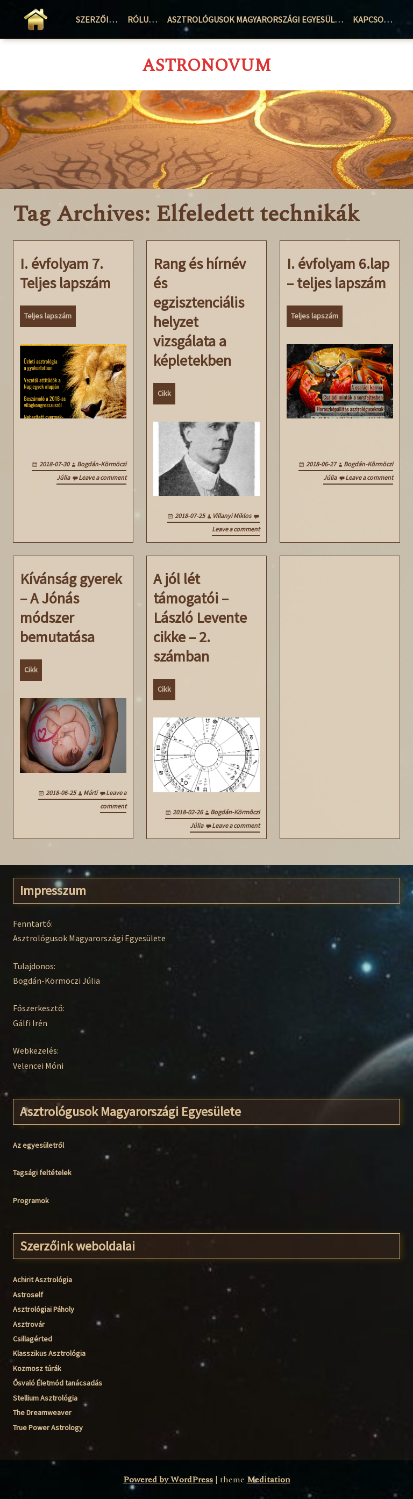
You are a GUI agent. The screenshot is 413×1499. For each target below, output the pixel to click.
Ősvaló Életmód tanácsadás (57, 1383)
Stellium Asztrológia (45, 1398)
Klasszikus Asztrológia (49, 1353)
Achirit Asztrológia (42, 1279)
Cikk (164, 393)
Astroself (28, 1294)
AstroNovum (206, 66)
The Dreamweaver (42, 1412)
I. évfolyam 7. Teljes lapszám (65, 273)
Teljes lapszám (48, 316)
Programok (31, 1200)
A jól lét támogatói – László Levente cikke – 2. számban (200, 617)
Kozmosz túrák (37, 1368)
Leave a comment (102, 477)
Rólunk (143, 19)
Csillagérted (32, 1339)
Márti (90, 792)
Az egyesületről (38, 1145)
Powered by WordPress (168, 1479)
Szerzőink (98, 19)
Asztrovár (29, 1324)
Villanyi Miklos (231, 515)
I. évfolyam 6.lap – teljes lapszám (338, 273)
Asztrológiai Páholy (43, 1309)
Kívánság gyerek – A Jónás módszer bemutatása (71, 608)
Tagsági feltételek (42, 1172)
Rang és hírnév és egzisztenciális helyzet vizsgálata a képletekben (199, 312)
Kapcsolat (375, 19)
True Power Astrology (48, 1427)
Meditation (268, 1479)
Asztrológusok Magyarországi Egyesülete (257, 19)
